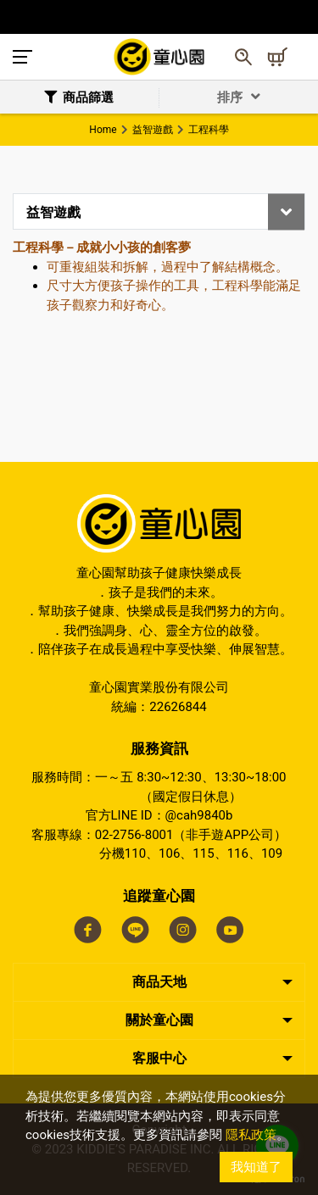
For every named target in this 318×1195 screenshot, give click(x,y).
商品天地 (159, 982)
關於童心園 (159, 1020)
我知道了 (256, 1167)
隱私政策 (251, 1134)
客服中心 (159, 1058)
